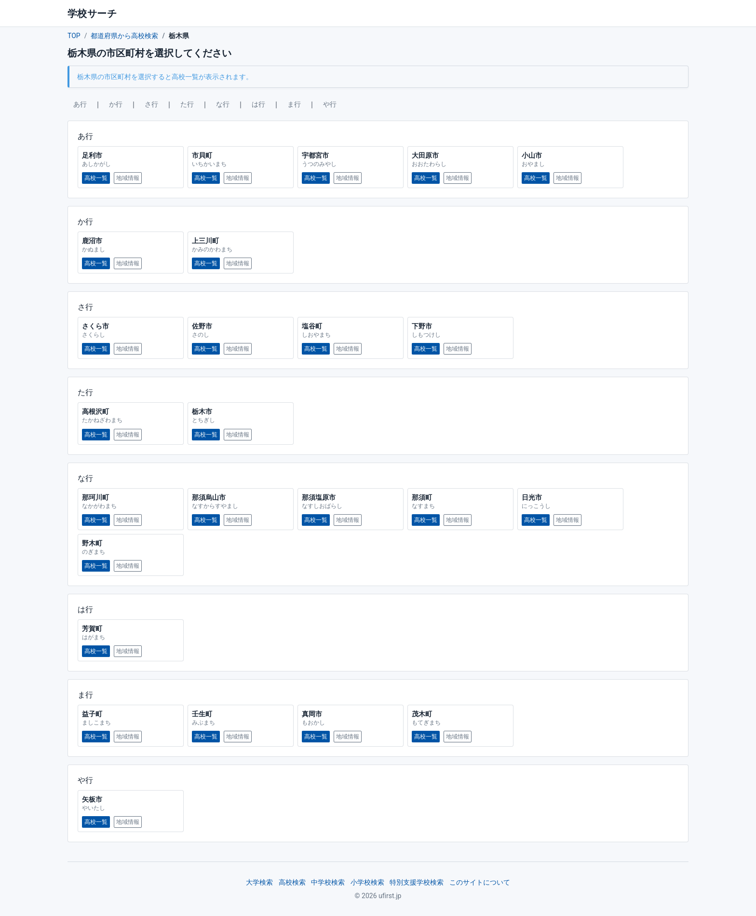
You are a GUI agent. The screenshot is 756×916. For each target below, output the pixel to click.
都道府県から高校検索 (124, 36)
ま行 (294, 104)
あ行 (80, 104)
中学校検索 (328, 882)
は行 (258, 104)
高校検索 (292, 882)
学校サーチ (92, 13)
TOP (74, 36)
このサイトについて (479, 882)
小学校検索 (367, 882)
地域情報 (127, 178)
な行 (223, 104)
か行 (115, 104)
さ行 (151, 104)
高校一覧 (96, 178)
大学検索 (259, 882)
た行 (187, 104)
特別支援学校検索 (417, 882)
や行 (330, 104)
